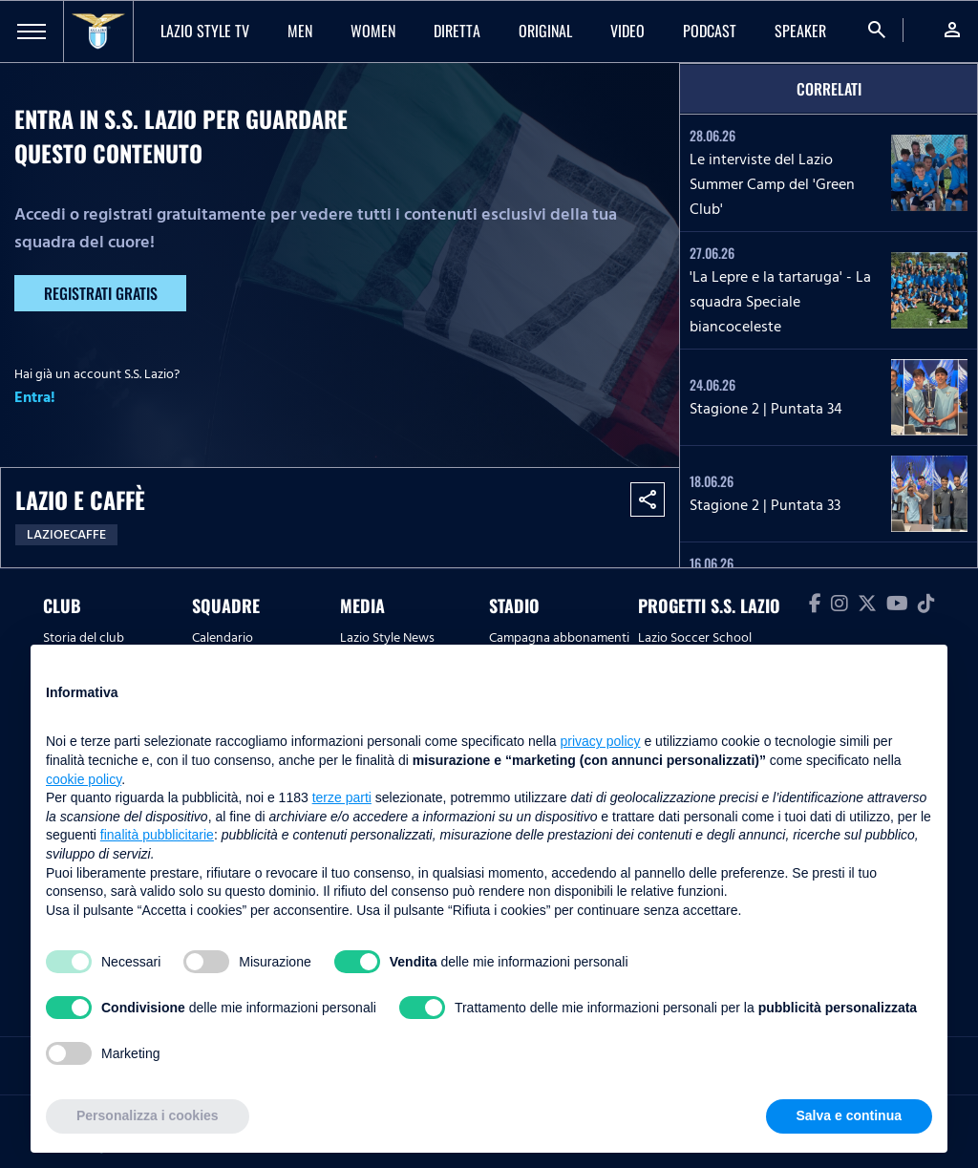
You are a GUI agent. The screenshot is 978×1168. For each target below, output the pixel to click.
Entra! (34, 397)
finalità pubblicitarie (157, 834)
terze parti (342, 797)
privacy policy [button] (601, 741)
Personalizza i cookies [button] (147, 1115)
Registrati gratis (101, 293)
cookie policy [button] (83, 779)
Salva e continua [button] (849, 1115)
